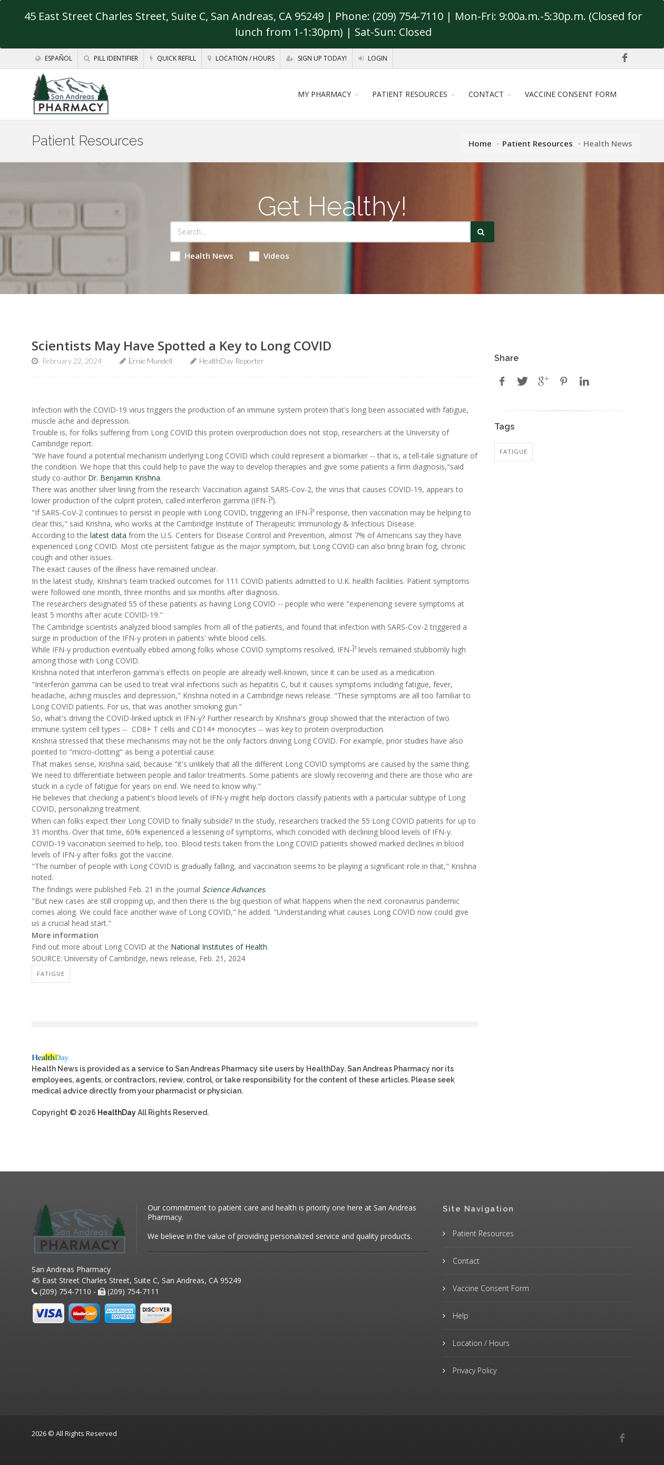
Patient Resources (537, 143)
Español (53, 58)
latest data (108, 535)
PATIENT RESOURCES (409, 94)
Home (480, 143)
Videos (269, 255)
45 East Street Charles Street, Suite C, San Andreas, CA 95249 (174, 16)
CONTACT (486, 94)
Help (459, 1316)
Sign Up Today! (316, 58)
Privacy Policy (473, 1370)
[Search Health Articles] (320, 231)
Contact (465, 1261)
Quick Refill (173, 58)
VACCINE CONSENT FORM (571, 94)
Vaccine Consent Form (490, 1288)
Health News (201, 255)
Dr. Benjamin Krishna (124, 478)
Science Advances (233, 889)
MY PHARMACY (324, 94)
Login (372, 58)
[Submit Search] (482, 231)
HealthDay (116, 1112)
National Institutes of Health (219, 947)
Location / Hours (241, 58)
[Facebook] (624, 58)
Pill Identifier (111, 58)
